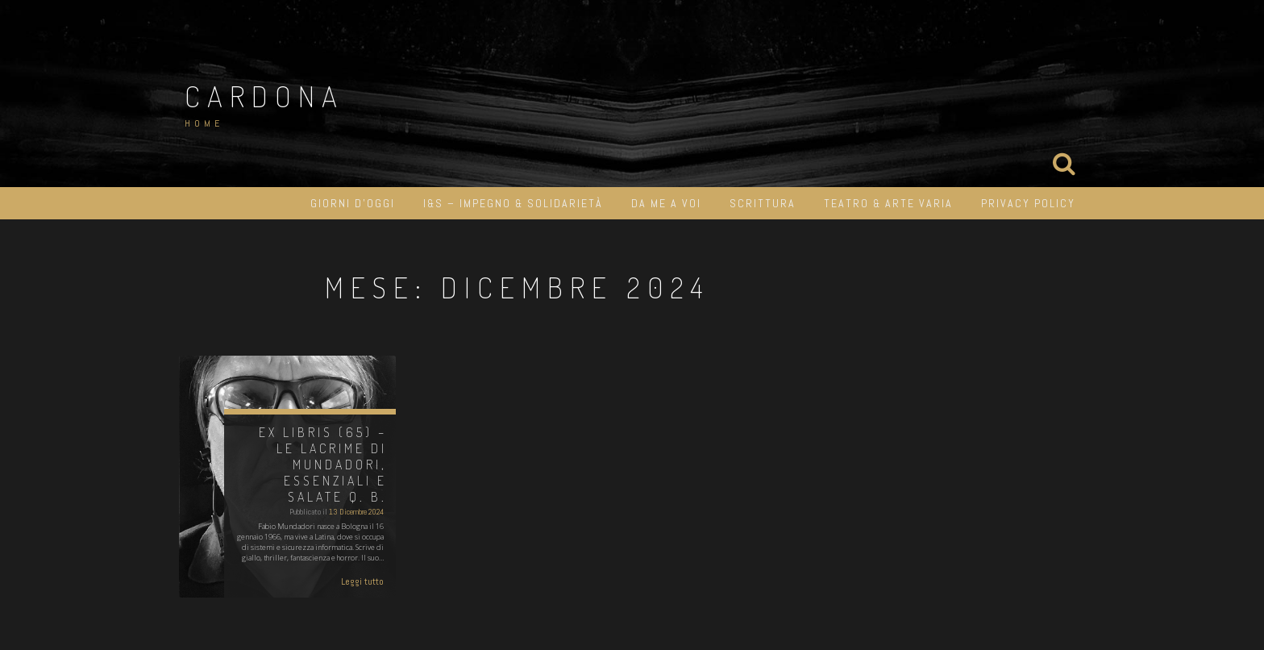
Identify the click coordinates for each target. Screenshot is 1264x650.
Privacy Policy (1028, 203)
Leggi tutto (362, 581)
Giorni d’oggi (352, 203)
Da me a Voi (666, 203)
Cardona (264, 96)
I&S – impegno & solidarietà (513, 203)
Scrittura (763, 203)
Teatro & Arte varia (888, 203)
